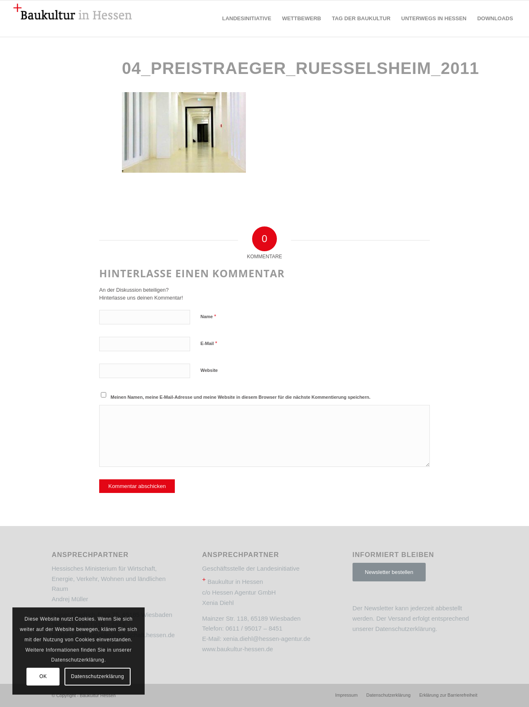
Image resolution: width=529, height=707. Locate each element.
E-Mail (208, 343)
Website (209, 370)
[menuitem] (246, 18)
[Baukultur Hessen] (73, 18)
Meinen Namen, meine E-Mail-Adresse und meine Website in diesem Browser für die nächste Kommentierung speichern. (241, 397)
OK (43, 676)
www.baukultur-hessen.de (237, 648)
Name (208, 316)
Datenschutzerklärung (405, 628)
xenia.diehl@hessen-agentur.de (266, 638)
